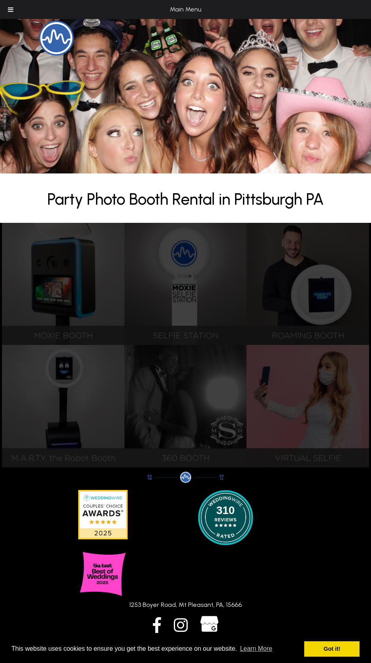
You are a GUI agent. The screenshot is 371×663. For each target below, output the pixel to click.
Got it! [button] (332, 649)
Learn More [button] (256, 648)
